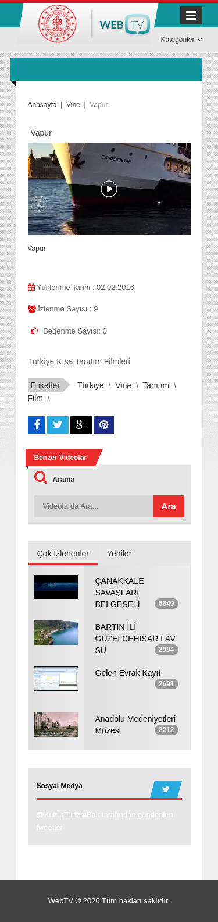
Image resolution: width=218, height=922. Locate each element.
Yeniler (119, 553)
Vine (123, 385)
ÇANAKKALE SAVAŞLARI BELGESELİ (119, 592)
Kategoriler (181, 40)
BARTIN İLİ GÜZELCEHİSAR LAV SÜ (135, 638)
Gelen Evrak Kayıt (128, 673)
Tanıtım (155, 385)
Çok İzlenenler (63, 553)
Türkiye (90, 385)
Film (35, 398)
